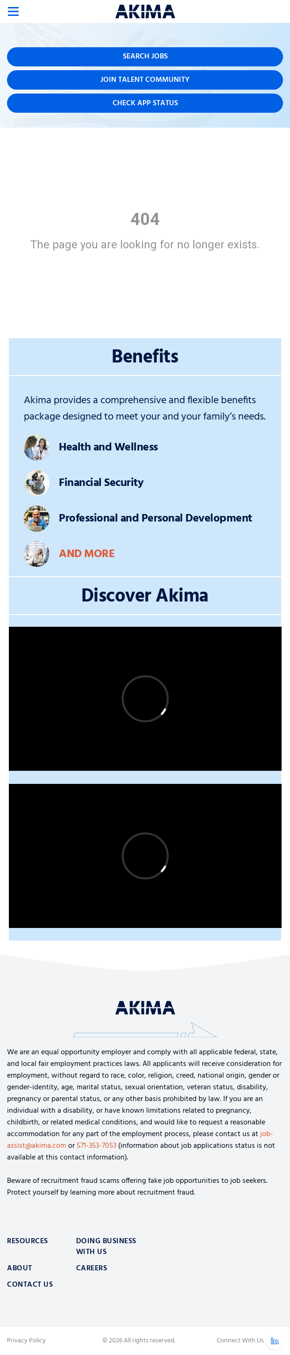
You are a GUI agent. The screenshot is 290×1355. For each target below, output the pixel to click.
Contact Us (30, 1285)
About (19, 1268)
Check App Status (145, 103)
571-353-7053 (96, 1146)
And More (86, 554)
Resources (27, 1241)
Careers (91, 1268)
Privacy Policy (26, 1341)
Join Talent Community (145, 80)
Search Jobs (145, 57)
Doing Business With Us (106, 1246)
